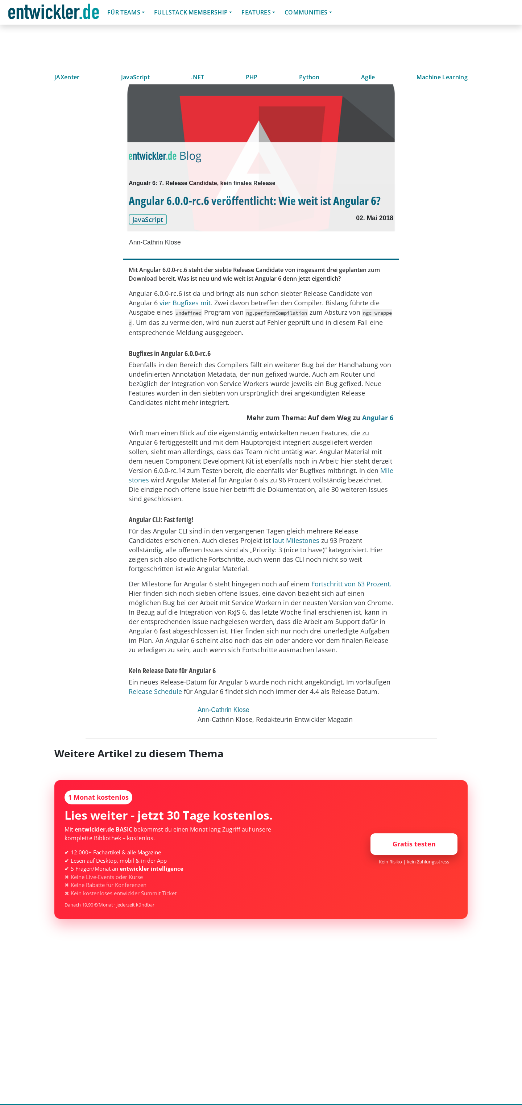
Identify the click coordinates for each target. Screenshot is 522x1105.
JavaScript (135, 77)
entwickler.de (53, 14)
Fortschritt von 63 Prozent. (351, 583)
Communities (306, 12)
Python (309, 77)
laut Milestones (296, 540)
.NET (197, 77)
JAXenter (67, 77)
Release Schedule (155, 691)
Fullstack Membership (191, 12)
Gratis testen (414, 844)
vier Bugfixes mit (184, 302)
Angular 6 (377, 417)
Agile (368, 77)
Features (256, 12)
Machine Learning (442, 77)
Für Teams (123, 12)
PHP (252, 77)
